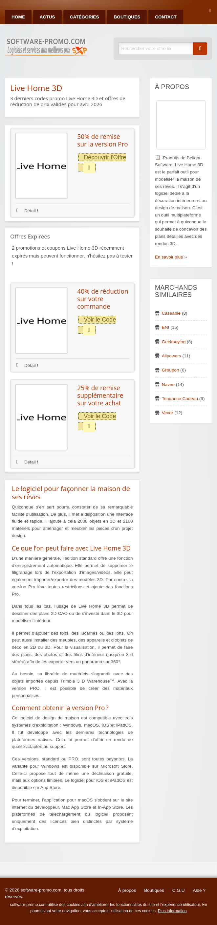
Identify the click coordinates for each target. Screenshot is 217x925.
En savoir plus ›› (171, 257)
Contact (165, 16)
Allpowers (171, 355)
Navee (168, 384)
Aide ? (199, 890)
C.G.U (178, 890)
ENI (165, 327)
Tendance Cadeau (180, 398)
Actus (47, 16)
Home (18, 16)
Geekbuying (174, 341)
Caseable (171, 313)
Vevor (167, 412)
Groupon (170, 370)
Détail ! (27, 210)
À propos (127, 890)
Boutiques (127, 16)
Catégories (84, 16)
